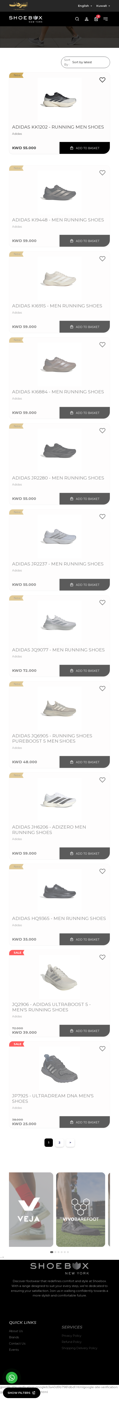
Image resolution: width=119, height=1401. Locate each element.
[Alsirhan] (18, 6)
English (83, 6)
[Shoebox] (25, 19)
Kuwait (101, 6)
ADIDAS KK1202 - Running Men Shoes (58, 127)
